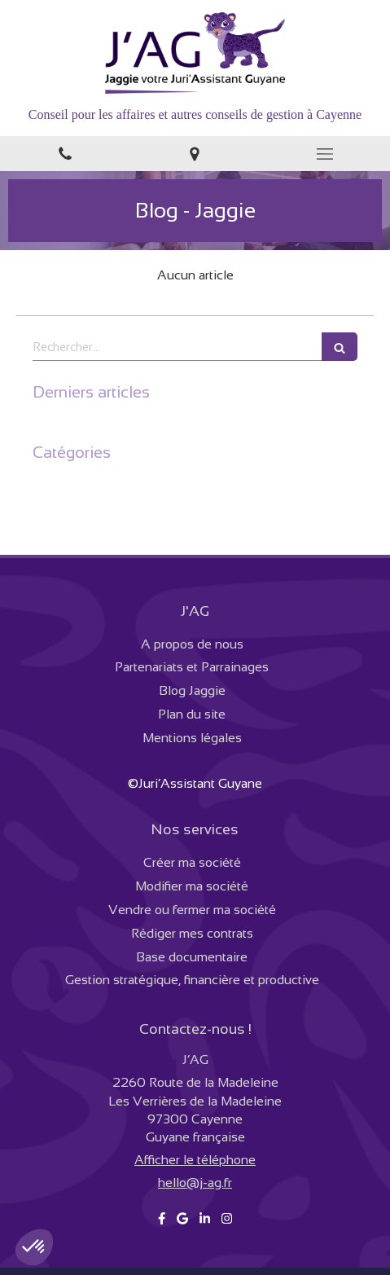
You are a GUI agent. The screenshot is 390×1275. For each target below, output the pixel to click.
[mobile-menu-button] (325, 154)
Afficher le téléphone (195, 1160)
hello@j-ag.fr (195, 1182)
